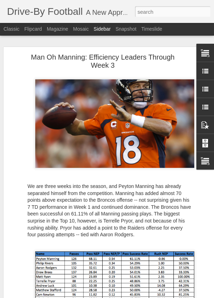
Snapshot (126, 29)
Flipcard (33, 29)
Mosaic (80, 29)
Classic (11, 29)
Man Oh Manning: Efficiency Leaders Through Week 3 (103, 61)
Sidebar (102, 29)
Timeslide (151, 29)
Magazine (57, 29)
